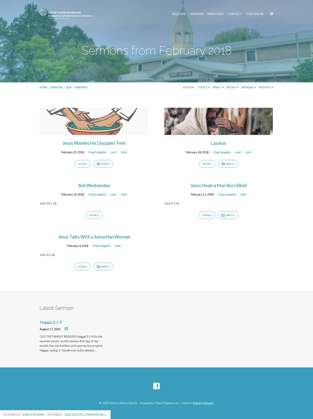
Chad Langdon (97, 152)
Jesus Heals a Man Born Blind (218, 185)
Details (82, 163)
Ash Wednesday (94, 185)
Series (218, 87)
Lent (113, 152)
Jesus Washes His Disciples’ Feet (94, 143)
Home (43, 87)
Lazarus (218, 143)
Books (233, 87)
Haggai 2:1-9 (51, 322)
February (81, 87)
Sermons (196, 14)
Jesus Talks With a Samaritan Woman (94, 236)
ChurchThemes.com (167, 403)
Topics (204, 87)
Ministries (216, 14)
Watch (103, 164)
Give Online (255, 14)
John (124, 152)
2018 (68, 87)
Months (266, 87)
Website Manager (203, 403)
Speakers (248, 87)
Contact (235, 14)
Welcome (179, 14)
